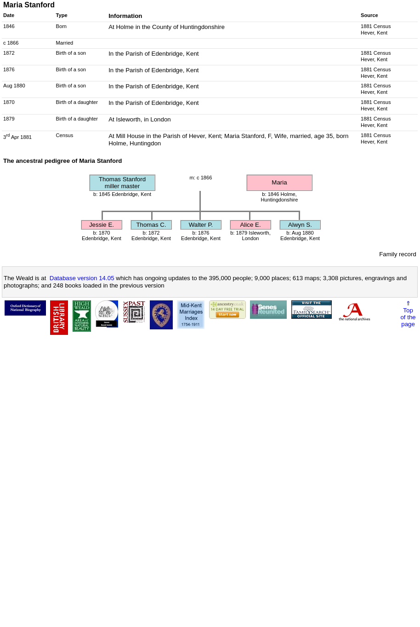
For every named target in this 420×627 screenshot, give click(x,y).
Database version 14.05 (82, 278)
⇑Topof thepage (407, 314)
